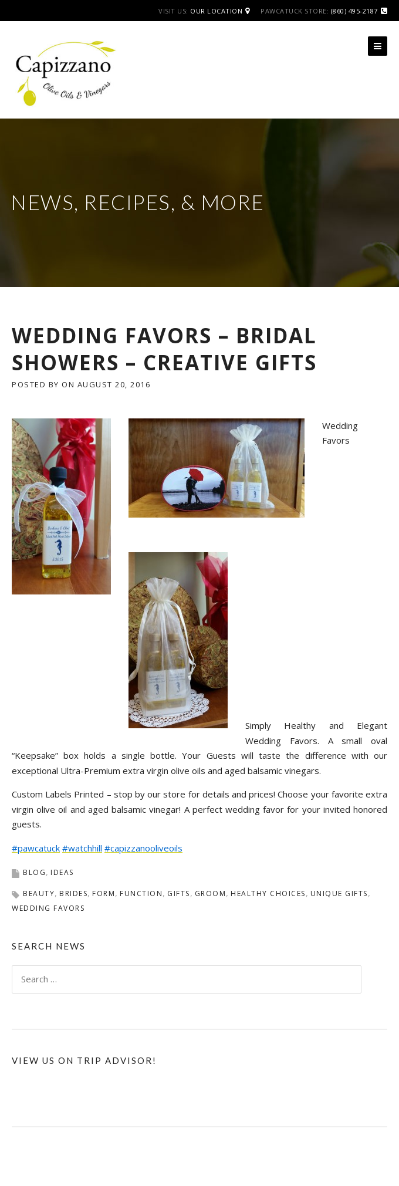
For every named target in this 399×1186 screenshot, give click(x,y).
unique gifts (339, 893)
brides (73, 893)
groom (210, 893)
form (103, 893)
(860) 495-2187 (354, 10)
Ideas (62, 872)
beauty (39, 893)
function (141, 893)
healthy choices (268, 893)
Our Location (216, 10)
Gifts (178, 893)
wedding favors (48, 908)
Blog (34, 872)
